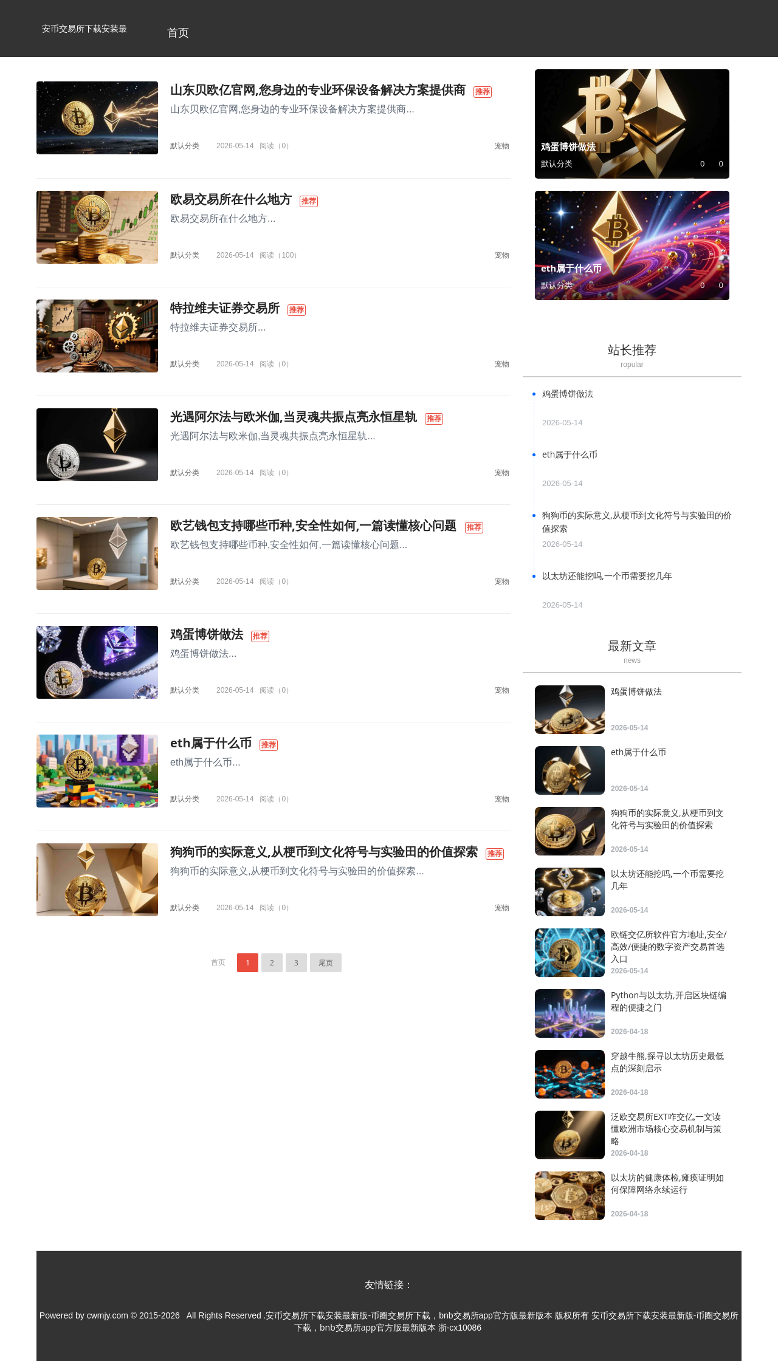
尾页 (325, 963)
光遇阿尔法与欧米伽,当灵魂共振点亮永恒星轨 (293, 416)
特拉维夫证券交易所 (225, 308)
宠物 (502, 145)
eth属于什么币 (211, 743)
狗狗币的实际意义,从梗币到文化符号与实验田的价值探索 (324, 851)
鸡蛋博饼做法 (206, 634)
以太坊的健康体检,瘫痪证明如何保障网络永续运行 (667, 1183)
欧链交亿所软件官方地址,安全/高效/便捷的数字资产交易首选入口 (669, 946)
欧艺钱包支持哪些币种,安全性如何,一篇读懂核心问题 (313, 525)
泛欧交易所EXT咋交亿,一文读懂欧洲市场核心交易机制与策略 (666, 1129)
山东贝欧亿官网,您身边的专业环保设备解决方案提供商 (318, 89)
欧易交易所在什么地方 (231, 199)
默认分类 (184, 145)
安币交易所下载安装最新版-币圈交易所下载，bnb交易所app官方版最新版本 (84, 39)
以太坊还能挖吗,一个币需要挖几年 (607, 575)
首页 (178, 32)
